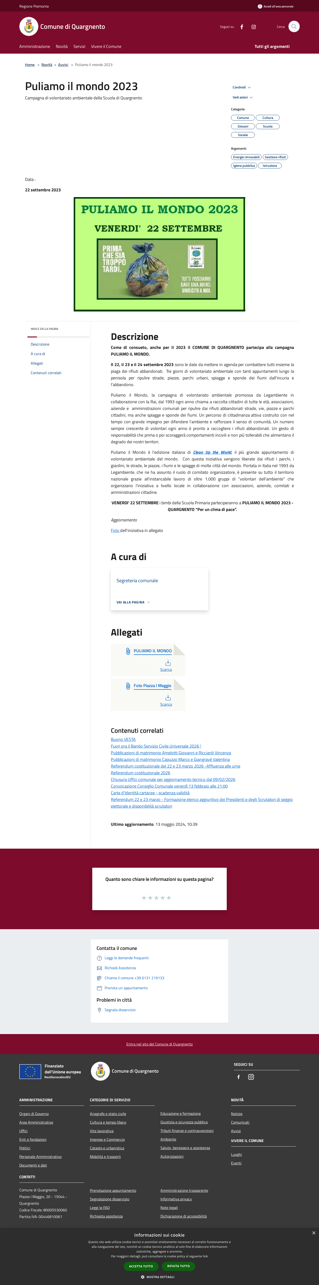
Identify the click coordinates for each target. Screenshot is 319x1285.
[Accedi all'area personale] (276, 6)
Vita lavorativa (101, 1131)
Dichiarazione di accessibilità (183, 1216)
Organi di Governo (34, 1114)
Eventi (236, 1163)
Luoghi (236, 1154)
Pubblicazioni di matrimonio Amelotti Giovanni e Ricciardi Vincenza (171, 753)
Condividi (242, 87)
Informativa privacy (176, 1199)
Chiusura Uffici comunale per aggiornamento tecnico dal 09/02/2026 (173, 779)
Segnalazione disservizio (109, 1199)
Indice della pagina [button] (44, 328)
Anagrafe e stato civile (108, 1114)
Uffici (23, 1131)
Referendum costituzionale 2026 (140, 773)
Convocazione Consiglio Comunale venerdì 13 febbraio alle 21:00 (169, 786)
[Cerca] (294, 26)
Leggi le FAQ (100, 1207)
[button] (159, 1277)
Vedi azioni (243, 97)
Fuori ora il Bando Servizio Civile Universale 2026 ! (156, 746)
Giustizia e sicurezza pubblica (184, 1122)
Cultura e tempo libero (108, 1122)
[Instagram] (251, 26)
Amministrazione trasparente (184, 1190)
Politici (24, 1148)
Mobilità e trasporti (105, 1156)
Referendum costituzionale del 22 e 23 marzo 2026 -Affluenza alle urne (175, 766)
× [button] (313, 1233)
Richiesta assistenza (106, 1216)
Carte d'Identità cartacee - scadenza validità (150, 793)
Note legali (169, 1207)
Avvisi (63, 64)
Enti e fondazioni (32, 1139)
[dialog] (159, 1256)
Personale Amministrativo (40, 1156)
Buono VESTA (123, 739)
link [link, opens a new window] (205, 1256)
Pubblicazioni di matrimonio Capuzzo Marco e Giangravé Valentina (170, 759)
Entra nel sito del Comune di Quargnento (159, 1044)
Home (30, 64)
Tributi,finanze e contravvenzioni (187, 1130)
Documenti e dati (33, 1165)
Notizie (236, 1114)
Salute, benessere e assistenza (185, 1148)
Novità (46, 64)
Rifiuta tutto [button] (178, 1266)
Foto (115, 530)
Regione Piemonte (34, 6)
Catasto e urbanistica (107, 1148)
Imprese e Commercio (107, 1139)
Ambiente (168, 1139)
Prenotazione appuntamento (113, 1190)
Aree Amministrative (36, 1122)
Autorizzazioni (172, 1156)
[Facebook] (239, 26)
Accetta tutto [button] (141, 1266)
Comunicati (240, 1122)
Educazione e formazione (180, 1113)
